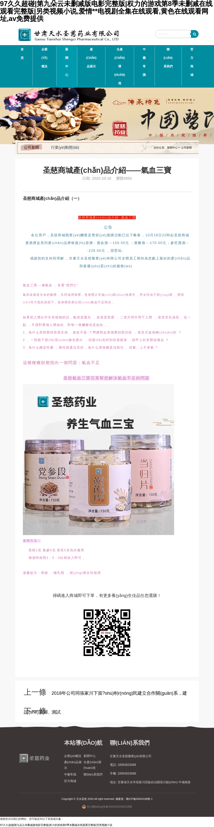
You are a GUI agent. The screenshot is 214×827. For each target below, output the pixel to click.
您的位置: (160, 147)
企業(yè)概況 (44, 58)
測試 (56, 712)
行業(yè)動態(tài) (65, 147)
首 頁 (22, 53)
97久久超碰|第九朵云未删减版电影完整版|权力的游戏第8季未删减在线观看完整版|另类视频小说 (56, 824)
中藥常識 (144, 62)
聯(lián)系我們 (168, 58)
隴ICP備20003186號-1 (139, 798)
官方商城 (191, 62)
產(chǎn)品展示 (91, 58)
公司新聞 (31, 147)
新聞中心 (66, 62)
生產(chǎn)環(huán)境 (119, 66)
